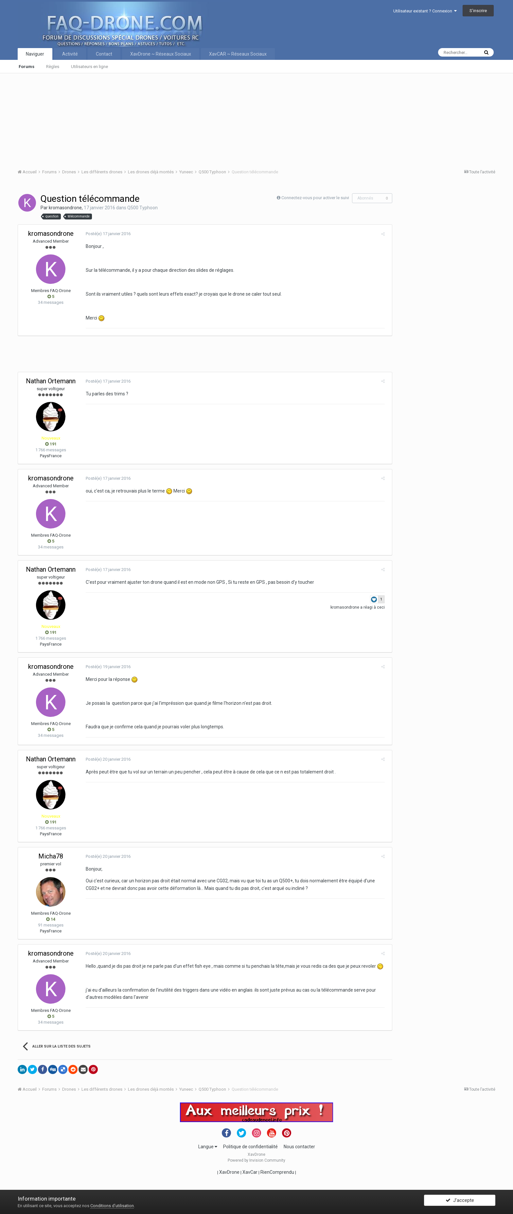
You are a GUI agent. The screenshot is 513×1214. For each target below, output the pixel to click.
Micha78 (50, 856)
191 (51, 444)
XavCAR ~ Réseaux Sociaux (238, 54)
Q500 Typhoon (142, 207)
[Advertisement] (214, 119)
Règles (52, 66)
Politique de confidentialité (250, 1146)
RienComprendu (277, 1172)
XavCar (249, 1172)
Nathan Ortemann (51, 381)
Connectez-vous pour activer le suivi (315, 197)
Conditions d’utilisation (112, 1205)
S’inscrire (478, 10)
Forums (26, 66)
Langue (207, 1146)
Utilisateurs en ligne (89, 66)
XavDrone (229, 1172)
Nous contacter (299, 1146)
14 (50, 919)
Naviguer (35, 54)
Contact (104, 54)
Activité (70, 54)
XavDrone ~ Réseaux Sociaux (160, 54)
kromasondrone (65, 207)
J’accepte (460, 1202)
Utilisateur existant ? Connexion (425, 11)
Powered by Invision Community (256, 1160)
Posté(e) (105, 233)
